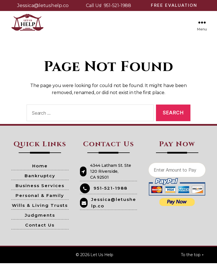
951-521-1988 (117, 5)
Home (40, 168)
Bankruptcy (40, 178)
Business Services (40, 188)
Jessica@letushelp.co (43, 5)
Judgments (40, 218)
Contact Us (40, 227)
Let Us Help (101, 257)
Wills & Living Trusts (40, 208)
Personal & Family (40, 198)
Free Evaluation (174, 5)
